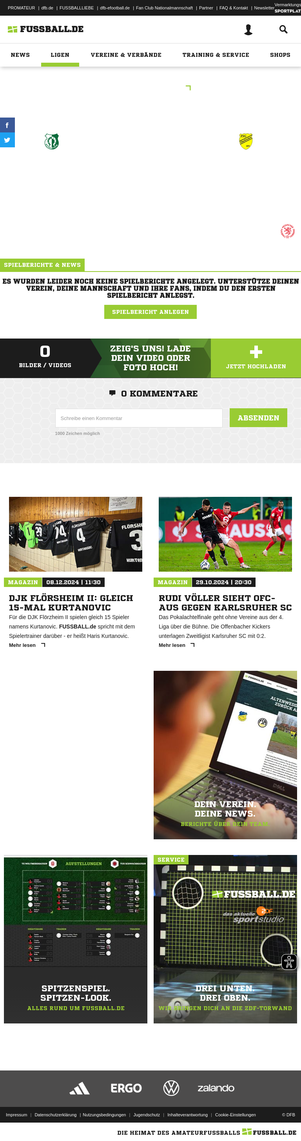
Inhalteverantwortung (187, 1114)
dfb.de (47, 7)
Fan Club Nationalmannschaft (164, 7)
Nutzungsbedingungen (104, 1114)
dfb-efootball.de (115, 7)
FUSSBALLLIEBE (77, 7)
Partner (206, 7)
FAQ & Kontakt (233, 7)
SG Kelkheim (51, 169)
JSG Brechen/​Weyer (245, 174)
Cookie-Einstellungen (235, 1114)
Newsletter (264, 7)
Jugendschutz (146, 1114)
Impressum (16, 1114)
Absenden (258, 417)
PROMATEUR (21, 7)
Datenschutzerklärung (55, 1114)
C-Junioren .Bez (150, 89)
